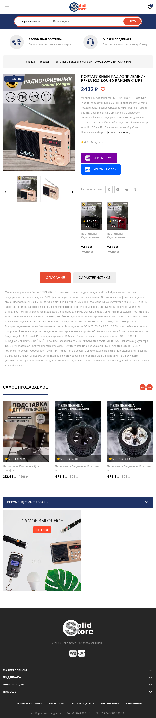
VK (126, 189)
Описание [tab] (55, 277)
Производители (82, 703)
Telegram (117, 189)
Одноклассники (135, 189)
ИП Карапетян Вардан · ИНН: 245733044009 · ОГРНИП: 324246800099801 (78, 712)
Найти (132, 21)
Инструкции (110, 703)
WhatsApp (109, 189)
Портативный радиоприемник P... (91, 236)
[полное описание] (119, 132)
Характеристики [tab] (94, 277)
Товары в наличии (28, 703)
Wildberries (73, 652)
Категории (56, 703)
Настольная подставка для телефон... (21, 467)
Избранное (134, 703)
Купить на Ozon (101, 169)
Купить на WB (99, 157)
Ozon (81, 652)
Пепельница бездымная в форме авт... (77, 467)
